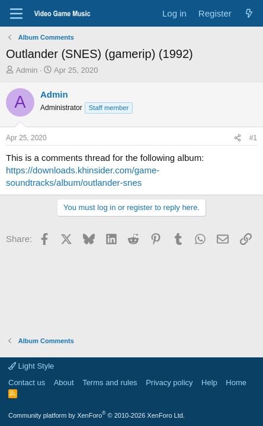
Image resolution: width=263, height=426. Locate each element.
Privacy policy (169, 382)
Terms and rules (109, 382)
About (64, 382)
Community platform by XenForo (96, 415)
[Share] (237, 138)
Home (236, 382)
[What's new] (249, 13)
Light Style (31, 366)
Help (209, 382)
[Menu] (16, 13)
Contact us (26, 382)
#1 (253, 138)
